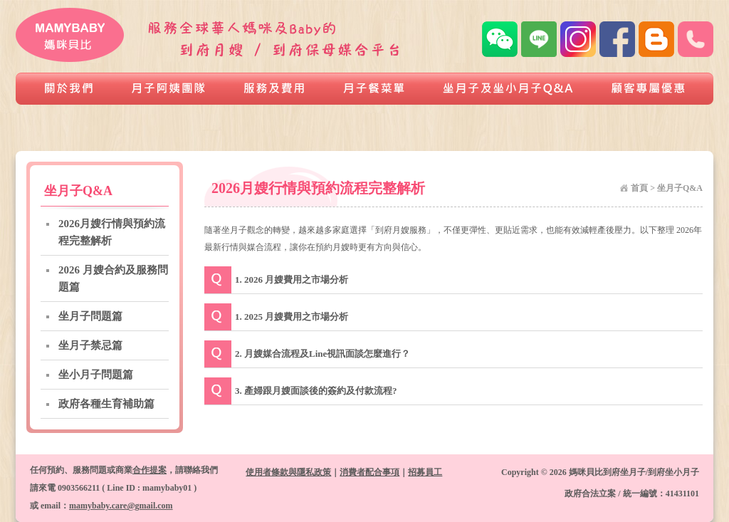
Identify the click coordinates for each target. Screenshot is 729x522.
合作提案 (149, 470)
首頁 (639, 188)
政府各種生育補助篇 (106, 403)
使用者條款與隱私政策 (288, 472)
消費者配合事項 (369, 472)
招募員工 (425, 472)
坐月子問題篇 (90, 316)
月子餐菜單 (374, 89)
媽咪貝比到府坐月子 (71, 35)
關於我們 (64, 89)
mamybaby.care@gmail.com (121, 506)
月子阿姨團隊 (168, 89)
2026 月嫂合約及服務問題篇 (113, 278)
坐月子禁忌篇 (90, 345)
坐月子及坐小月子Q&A (508, 89)
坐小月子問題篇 (95, 374)
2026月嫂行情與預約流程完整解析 (111, 232)
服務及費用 (275, 89)
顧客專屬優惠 (652, 89)
